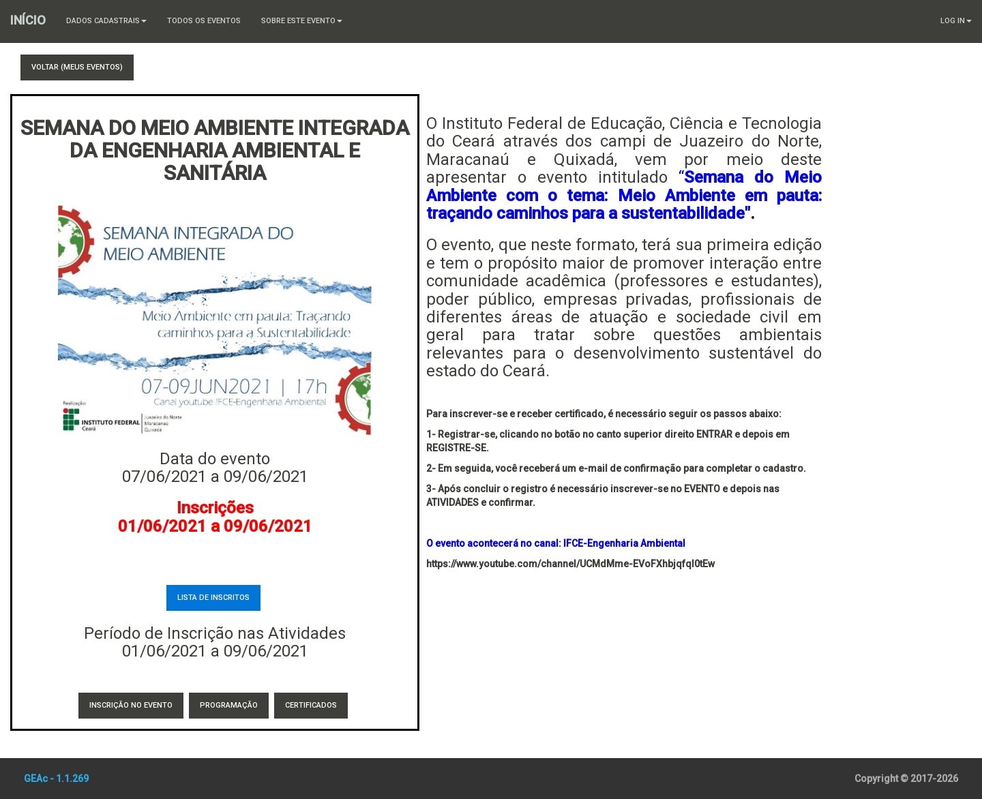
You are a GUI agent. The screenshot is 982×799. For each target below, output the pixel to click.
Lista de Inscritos (213, 597)
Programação (229, 705)
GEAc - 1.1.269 (56, 778)
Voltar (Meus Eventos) (77, 67)
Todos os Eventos (204, 20)
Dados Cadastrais (106, 20)
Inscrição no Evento (131, 705)
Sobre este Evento (301, 20)
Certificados (311, 705)
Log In (956, 20)
